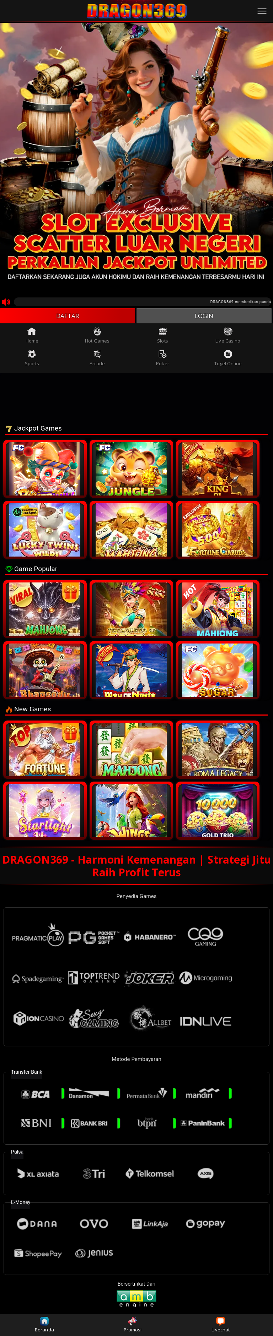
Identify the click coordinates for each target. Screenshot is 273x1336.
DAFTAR (67, 316)
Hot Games (97, 336)
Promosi (133, 1325)
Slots (162, 336)
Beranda (44, 1325)
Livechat (221, 1325)
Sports (32, 359)
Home (32, 336)
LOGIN (204, 316)
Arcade (97, 359)
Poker (162, 359)
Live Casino (227, 336)
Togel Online (228, 359)
